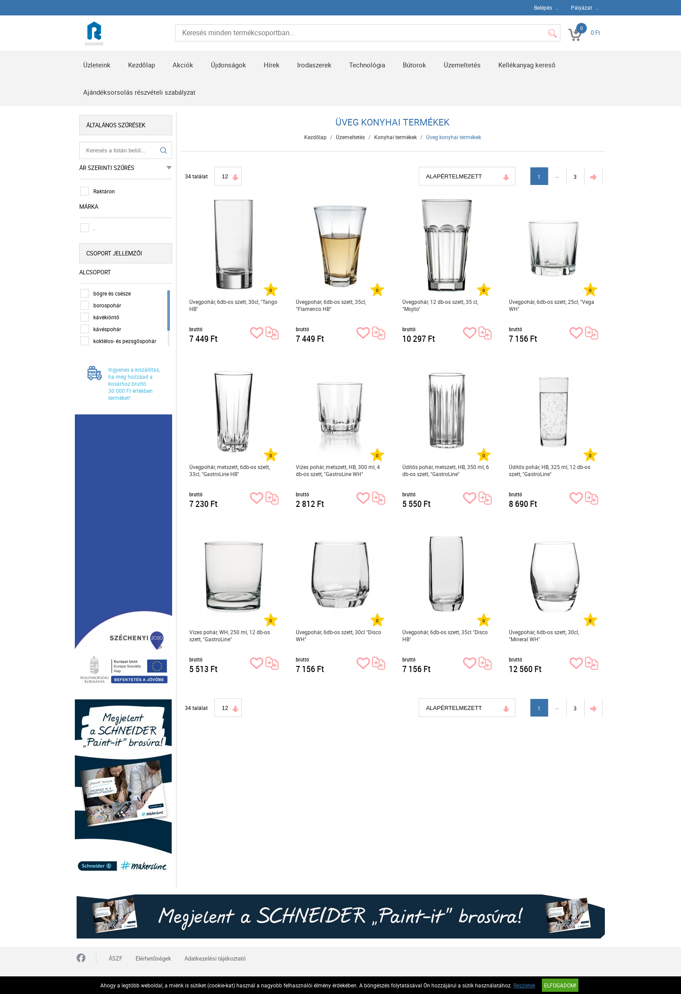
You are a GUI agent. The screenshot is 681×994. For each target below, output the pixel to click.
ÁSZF (115, 953)
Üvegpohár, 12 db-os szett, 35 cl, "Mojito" (440, 305)
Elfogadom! (560, 985)
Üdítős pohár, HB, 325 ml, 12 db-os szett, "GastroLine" (549, 470)
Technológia (367, 64)
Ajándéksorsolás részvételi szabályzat (139, 92)
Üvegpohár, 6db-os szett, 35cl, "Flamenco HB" (331, 305)
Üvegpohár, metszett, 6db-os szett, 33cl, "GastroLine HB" (229, 470)
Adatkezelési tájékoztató (215, 953)
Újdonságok (228, 64)
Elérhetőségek (153, 953)
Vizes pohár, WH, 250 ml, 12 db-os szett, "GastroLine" (229, 635)
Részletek (524, 985)
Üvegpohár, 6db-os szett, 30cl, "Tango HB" (233, 305)
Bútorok (414, 64)
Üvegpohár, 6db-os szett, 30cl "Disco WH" (338, 635)
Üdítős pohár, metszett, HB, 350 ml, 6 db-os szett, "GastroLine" (445, 470)
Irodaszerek (314, 64)
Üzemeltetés (462, 64)
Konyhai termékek (396, 136)
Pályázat (581, 7)
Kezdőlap (141, 64)
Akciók (183, 64)
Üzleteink (96, 64)
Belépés (543, 7)
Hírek (272, 64)
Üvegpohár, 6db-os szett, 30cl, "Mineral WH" (544, 635)
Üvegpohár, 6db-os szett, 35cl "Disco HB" (445, 635)
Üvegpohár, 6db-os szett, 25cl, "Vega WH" (551, 305)
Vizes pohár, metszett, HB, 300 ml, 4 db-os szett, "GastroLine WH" (338, 470)
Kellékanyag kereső (527, 64)
